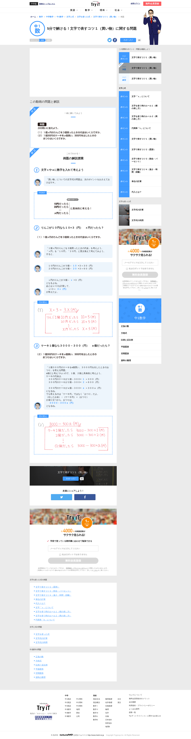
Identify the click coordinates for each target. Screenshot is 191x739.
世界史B (108, 723)
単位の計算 (40, 599)
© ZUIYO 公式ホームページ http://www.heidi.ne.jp (77, 735)
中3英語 (68, 706)
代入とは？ (40, 603)
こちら (95, 570)
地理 (78, 709)
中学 (66, 696)
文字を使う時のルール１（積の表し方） (53, 611)
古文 (119, 699)
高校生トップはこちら (47, 4)
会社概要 (132, 702)
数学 (87, 10)
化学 (107, 713)
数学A (95, 716)
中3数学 (68, 716)
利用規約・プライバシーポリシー (77, 568)
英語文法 (96, 699)
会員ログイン (135, 3)
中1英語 (68, 699)
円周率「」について (45, 620)
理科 (102, 10)
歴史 (78, 713)
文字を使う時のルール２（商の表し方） (53, 616)
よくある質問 (134, 709)
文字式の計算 (41, 638)
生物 (107, 716)
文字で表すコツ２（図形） (47, 587)
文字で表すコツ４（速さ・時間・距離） (53, 595)
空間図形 (40, 673)
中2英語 (68, 702)
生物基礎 (108, 706)
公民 (78, 716)
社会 (117, 10)
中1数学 (68, 709)
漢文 (119, 702)
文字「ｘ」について (44, 607)
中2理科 (79, 702)
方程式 (39, 661)
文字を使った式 (42, 634)
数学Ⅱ (95, 709)
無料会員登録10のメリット (139, 699)
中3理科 (79, 706)
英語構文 (96, 702)
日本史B (108, 720)
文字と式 (122, 88)
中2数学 (68, 713)
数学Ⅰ (95, 706)
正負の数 (40, 657)
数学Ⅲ (95, 713)
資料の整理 (40, 677)
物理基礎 (108, 699)
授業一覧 (132, 712)
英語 (72, 10)
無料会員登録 (152, 3)
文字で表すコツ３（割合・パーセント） (53, 591)
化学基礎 (108, 702)
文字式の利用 (41, 642)
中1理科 (79, 699)
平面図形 (40, 669)
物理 (107, 709)
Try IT (95, 4)
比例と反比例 (41, 665)
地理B (107, 727)
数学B (95, 720)
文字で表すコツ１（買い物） (144, 57)
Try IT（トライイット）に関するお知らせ (145, 716)
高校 (95, 696)
